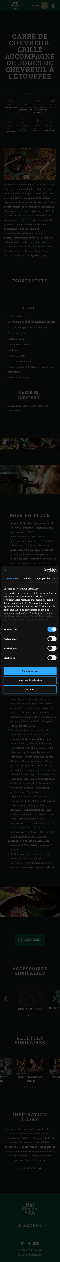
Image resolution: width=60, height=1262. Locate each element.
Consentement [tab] (12, 578)
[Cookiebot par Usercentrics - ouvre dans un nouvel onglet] (42, 570)
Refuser (30, 689)
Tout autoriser (30, 671)
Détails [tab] (28, 578)
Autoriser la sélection (30, 680)
